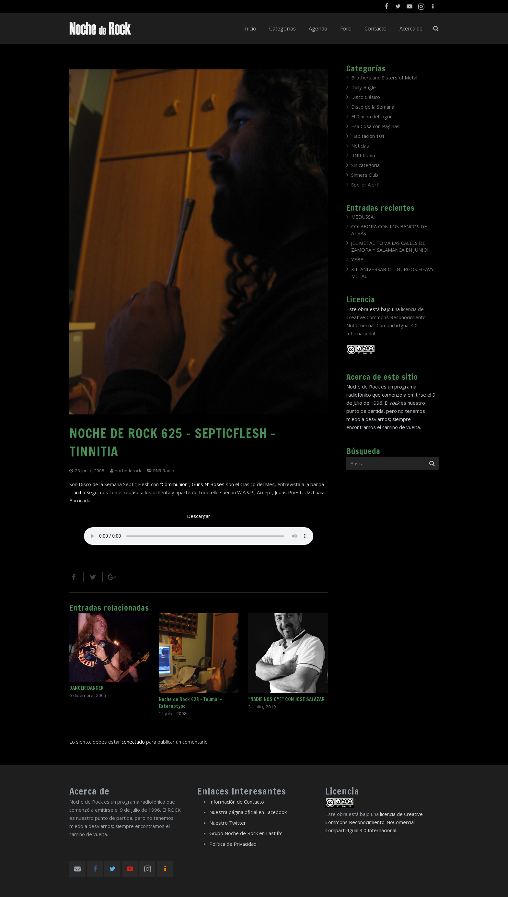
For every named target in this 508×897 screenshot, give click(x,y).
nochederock (128, 470)
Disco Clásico (365, 97)
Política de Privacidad (233, 844)
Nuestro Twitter (227, 822)
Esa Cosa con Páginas (375, 126)
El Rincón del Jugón (372, 116)
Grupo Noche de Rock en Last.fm (246, 833)
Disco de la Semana (372, 106)
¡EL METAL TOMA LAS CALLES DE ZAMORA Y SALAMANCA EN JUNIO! (389, 246)
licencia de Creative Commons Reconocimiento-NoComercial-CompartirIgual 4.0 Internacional (374, 822)
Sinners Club (364, 175)
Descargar (198, 516)
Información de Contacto (236, 801)
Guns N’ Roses (208, 484)
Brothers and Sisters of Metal (384, 77)
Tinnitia (77, 492)
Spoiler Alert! (365, 184)
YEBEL (358, 259)
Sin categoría (365, 165)
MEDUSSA (362, 216)
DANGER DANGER (86, 688)
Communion (175, 484)
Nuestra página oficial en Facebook (248, 812)
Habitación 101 (368, 136)
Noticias (360, 145)
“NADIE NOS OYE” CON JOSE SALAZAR (286, 699)
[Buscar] (436, 28)
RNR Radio (163, 470)
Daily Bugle (363, 87)
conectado (133, 741)
